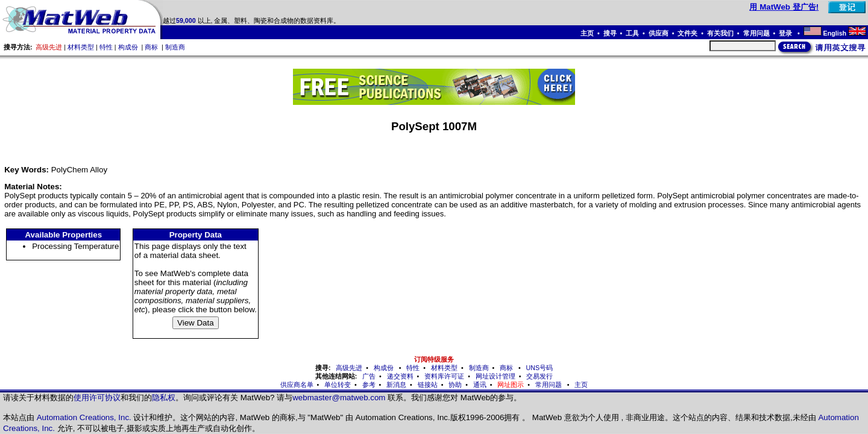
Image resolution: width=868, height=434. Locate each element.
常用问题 (756, 33)
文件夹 (687, 33)
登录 (786, 33)
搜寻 (610, 33)
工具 (632, 33)
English (835, 33)
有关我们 (720, 33)
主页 (587, 33)
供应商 (658, 33)
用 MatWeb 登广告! (784, 6)
